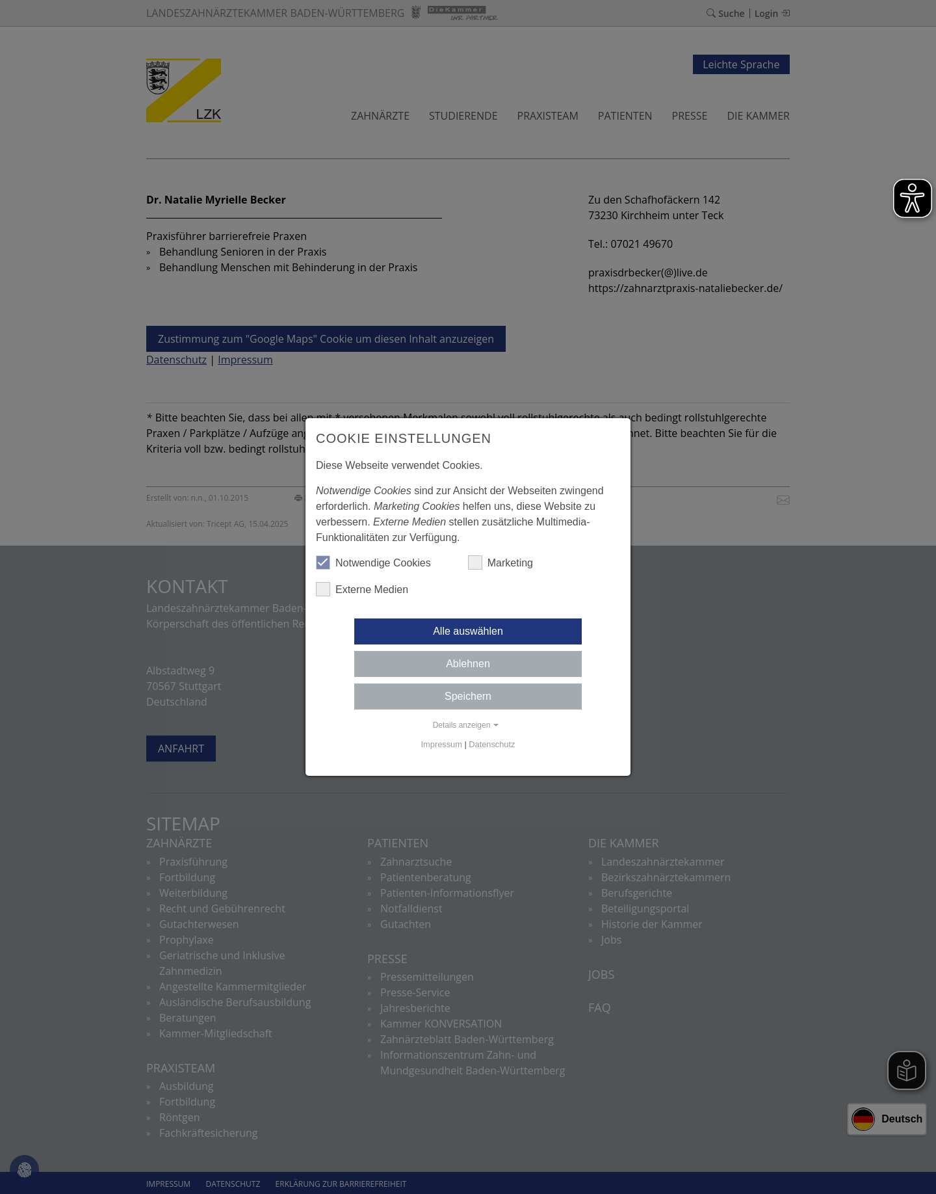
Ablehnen (468, 663)
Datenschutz (492, 744)
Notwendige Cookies (373, 562)
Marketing (500, 562)
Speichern (468, 696)
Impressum (441, 744)
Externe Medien (362, 589)
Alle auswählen (468, 631)
